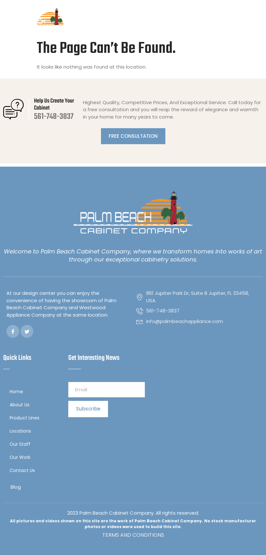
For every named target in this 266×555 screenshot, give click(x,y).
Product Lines (26, 418)
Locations (22, 431)
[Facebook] (12, 331)
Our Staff (20, 444)
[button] (257, 18)
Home (16, 391)
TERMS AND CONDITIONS (133, 535)
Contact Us (22, 470)
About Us (19, 405)
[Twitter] (27, 331)
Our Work (20, 457)
